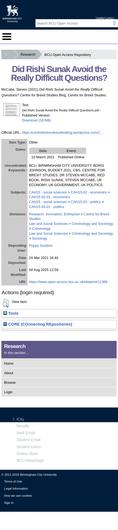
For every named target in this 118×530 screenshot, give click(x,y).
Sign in (8, 502)
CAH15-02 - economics (89, 192)
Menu (6, 36)
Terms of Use (13, 481)
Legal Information (16, 488)
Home (8, 363)
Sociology (39, 238)
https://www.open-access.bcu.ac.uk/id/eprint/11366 (68, 282)
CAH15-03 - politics (86, 202)
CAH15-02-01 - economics (49, 197)
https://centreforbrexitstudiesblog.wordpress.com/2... (62, 132)
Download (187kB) (36, 120)
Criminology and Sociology (92, 224)
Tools (11, 313)
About (8, 373)
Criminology (41, 229)
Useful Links (105, 18)
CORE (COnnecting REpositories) (37, 324)
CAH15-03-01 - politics (46, 207)
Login (8, 392)
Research (29, 54)
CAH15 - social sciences (48, 192)
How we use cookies (18, 495)
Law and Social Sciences (48, 224)
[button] (6, 303)
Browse (10, 382)
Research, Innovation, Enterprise (54, 214)
